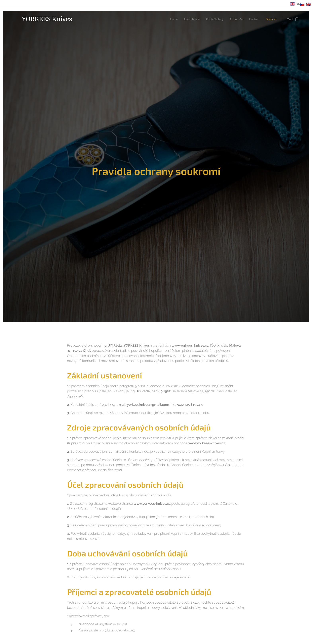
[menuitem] (169, 19)
